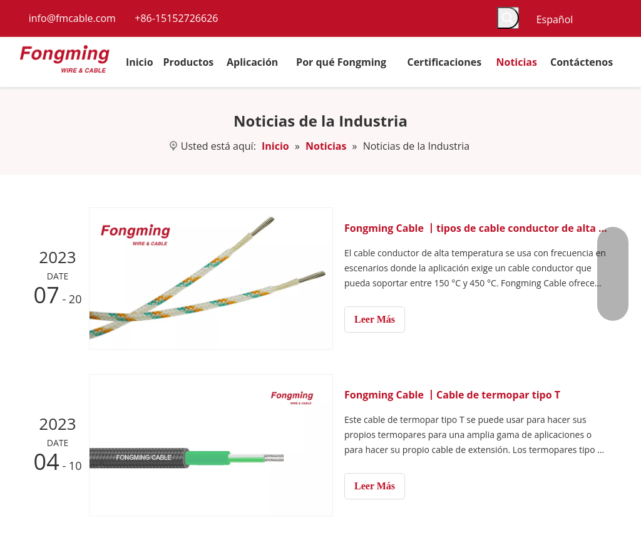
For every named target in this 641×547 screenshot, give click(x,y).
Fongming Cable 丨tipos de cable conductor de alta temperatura (475, 228)
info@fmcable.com (72, 18)
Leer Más (374, 319)
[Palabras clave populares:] (508, 18)
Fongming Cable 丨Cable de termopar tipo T (452, 395)
